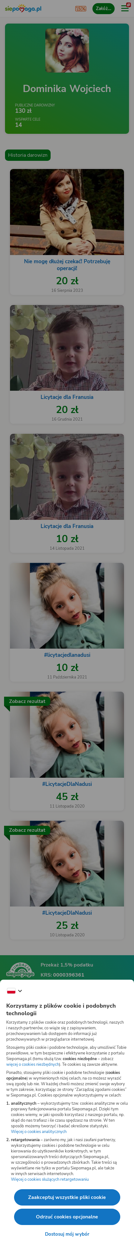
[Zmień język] (14, 991)
